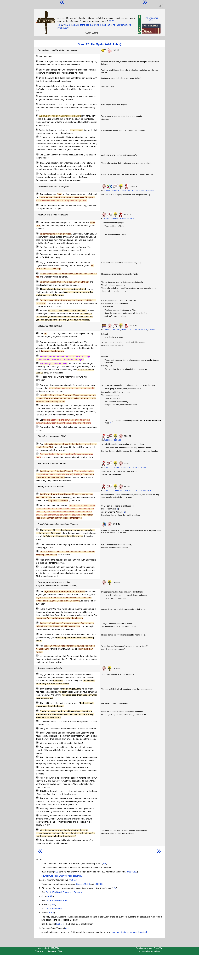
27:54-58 (151, 330)
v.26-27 (73, 880)
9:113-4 (114, 219)
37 (37, 454)
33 (37, 405)
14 (37, 194)
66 (37, 808)
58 (37, 732)
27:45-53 (142, 467)
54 (37, 702)
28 (37, 356)
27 (37, 341)
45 (37, 566)
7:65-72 (107, 467)
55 (37, 711)
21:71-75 (133, 330)
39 (37, 494)
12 (37, 162)
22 (37, 281)
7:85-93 (107, 440)
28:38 (149, 490)
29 (37, 363)
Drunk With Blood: (54, 909)
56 (37, 721)
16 (37, 222)
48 (37, 623)
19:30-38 (98, 884)
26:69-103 (131, 219)
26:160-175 (142, 330)
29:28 (111, 21)
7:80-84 (107, 330)
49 (37, 634)
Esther (59, 924)
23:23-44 (140, 190)
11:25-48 (123, 190)
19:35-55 (122, 219)
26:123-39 (124, 467)
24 (37, 300)
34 (37, 419)
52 (37, 674)
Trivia (60, 25)
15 (37, 205)
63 (37, 777)
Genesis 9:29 (131, 872)
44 (37, 559)
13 (37, 174)
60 (37, 746)
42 (37, 544)
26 (37, 333)
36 (37, 443)
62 (37, 767)
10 (37, 137)
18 (37, 246)
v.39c (51, 913)
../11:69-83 (115, 330)
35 (37, 426)
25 (37, 310)
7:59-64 (107, 190)
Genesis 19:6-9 (83, 884)
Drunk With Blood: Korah (57, 900)
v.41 (67, 928)
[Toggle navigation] (160, 6)
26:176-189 (116, 440)
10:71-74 (115, 190)
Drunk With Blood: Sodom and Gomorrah (64, 892)
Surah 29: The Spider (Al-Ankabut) (99, 44)
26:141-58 (133, 467)
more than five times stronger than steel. (129, 932)
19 (37, 254)
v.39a (50, 896)
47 (37, 608)
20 (37, 262)
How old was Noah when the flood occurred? (62, 876)
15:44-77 (125, 330)
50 (37, 645)
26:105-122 (149, 190)
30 (37, 376)
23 (37, 288)
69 (37, 840)
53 (37, 688)
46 (37, 591)
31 (37, 384)
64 (37, 790)
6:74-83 (107, 219)
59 (37, 742)
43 (37, 551)
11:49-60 (115, 467)
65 (37, 798)
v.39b (52, 904)
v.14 (104, 863)
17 (37, 233)
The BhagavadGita (151, 19)
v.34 (114, 888)
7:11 (56, 872)
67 (37, 815)
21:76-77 (131, 190)
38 (37, 471)
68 (37, 829)
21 (37, 273)
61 (37, 757)
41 (37, 529)
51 (37, 655)
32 (37, 395)
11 (37, 154)
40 (37, 505)
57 (37, 728)
